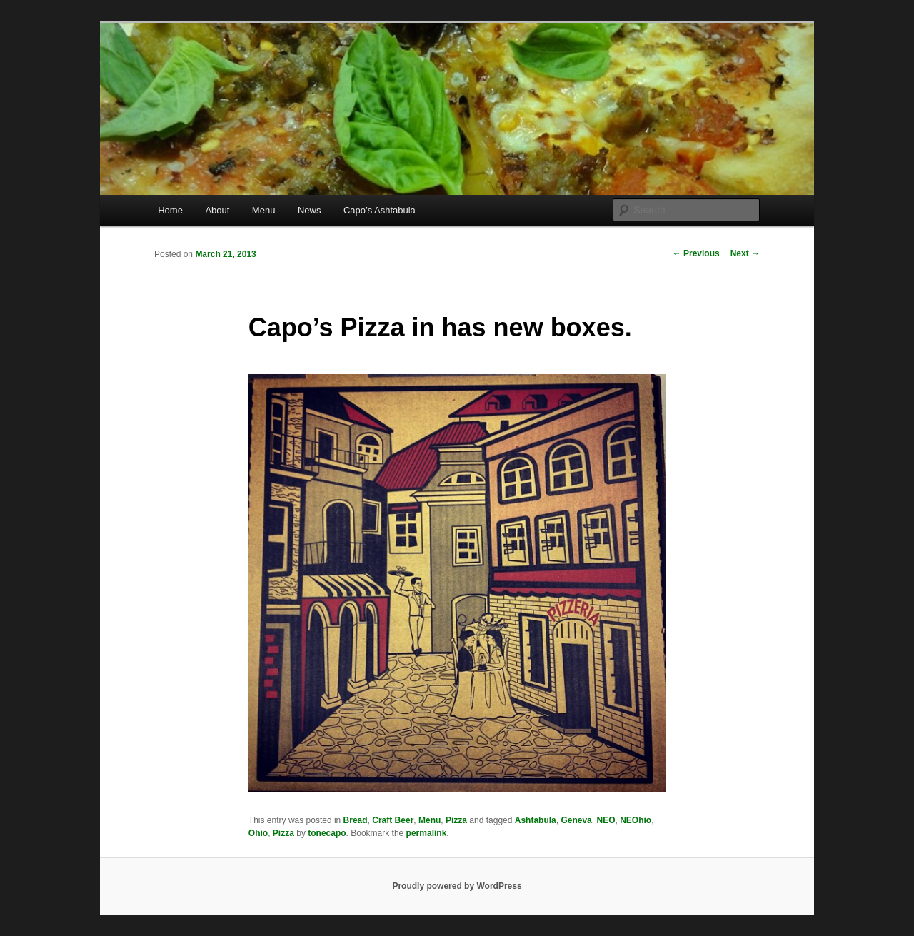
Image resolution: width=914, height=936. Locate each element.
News (309, 210)
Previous (696, 253)
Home (170, 210)
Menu (264, 210)
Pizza (456, 820)
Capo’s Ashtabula (379, 210)
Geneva (576, 820)
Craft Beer (392, 820)
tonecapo (327, 833)
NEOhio (635, 820)
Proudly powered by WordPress (456, 886)
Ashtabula (535, 820)
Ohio (258, 833)
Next (745, 253)
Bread (355, 820)
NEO (605, 820)
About (217, 210)
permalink (426, 833)
